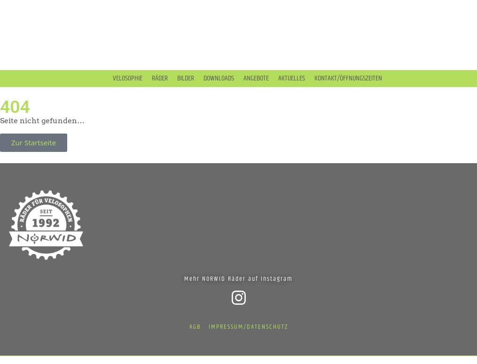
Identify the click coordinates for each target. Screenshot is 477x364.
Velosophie (127, 78)
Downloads (218, 78)
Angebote (256, 78)
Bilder (185, 78)
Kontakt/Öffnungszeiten (348, 78)
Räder (160, 78)
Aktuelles (291, 78)
